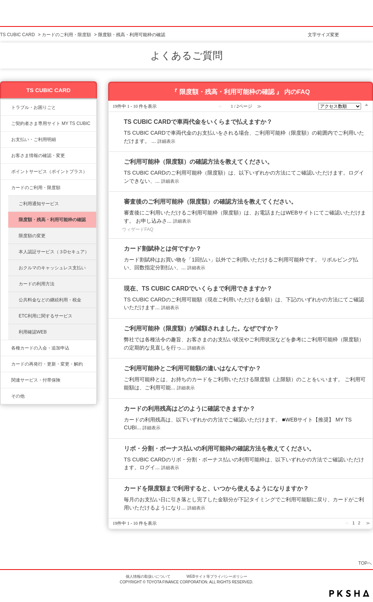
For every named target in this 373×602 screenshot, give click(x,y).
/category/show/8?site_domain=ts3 (6, 187)
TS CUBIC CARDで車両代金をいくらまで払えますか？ (198, 122)
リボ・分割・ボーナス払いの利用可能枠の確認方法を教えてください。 (219, 448)
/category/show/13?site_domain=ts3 (6, 139)
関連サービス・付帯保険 (35, 380)
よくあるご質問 (186, 55)
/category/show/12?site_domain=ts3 (6, 171)
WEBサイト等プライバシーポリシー (216, 576)
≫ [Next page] (368, 523)
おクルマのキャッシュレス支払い (52, 267)
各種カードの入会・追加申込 (40, 348)
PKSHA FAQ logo (349, 593)
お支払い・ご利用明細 (33, 139)
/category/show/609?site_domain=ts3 (6, 364)
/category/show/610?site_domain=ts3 (6, 380)
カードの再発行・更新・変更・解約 (47, 364)
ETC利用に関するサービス (45, 316)
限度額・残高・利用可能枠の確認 (52, 219)
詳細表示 (166, 141)
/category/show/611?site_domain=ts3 (6, 396)
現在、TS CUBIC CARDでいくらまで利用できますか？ (198, 288)
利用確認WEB (33, 332)
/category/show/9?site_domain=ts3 (6, 155)
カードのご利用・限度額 (66, 34)
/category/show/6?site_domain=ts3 (6, 348)
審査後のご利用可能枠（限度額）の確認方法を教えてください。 (210, 201)
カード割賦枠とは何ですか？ (162, 248)
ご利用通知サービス (39, 203)
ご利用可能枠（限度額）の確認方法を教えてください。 (198, 162)
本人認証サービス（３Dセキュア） (54, 251)
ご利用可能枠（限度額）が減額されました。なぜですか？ (201, 328)
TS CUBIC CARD (17, 34)
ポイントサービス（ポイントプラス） (49, 171)
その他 (18, 396)
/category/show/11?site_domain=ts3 (6, 107)
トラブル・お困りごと (33, 107)
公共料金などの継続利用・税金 (50, 299)
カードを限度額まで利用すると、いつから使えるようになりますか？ (216, 488)
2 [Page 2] (359, 523)
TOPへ (365, 563)
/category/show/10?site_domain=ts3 (6, 123)
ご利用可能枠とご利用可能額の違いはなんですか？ (192, 368)
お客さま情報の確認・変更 (38, 155)
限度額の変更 (32, 235)
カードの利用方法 (36, 283)
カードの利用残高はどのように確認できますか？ (189, 408)
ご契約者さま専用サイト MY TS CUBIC (50, 123)
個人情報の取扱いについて (148, 576)
